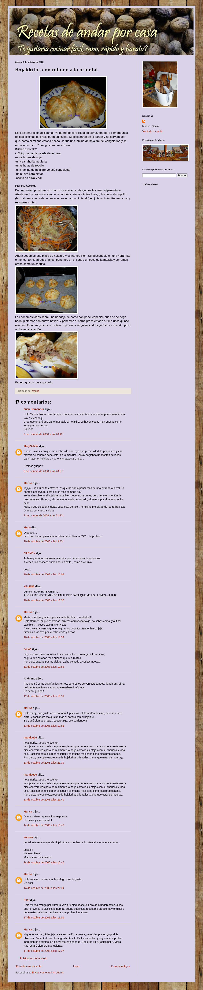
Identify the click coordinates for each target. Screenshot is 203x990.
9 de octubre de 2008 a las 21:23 (43, 515)
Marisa (28, 483)
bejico (27, 649)
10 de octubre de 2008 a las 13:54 (44, 637)
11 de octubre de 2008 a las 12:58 (44, 666)
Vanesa (28, 837)
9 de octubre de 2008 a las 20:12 (43, 434)
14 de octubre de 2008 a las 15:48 (44, 862)
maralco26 (30, 737)
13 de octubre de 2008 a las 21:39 (44, 762)
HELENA (29, 586)
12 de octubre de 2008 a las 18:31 (44, 696)
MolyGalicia (31, 446)
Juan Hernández (34, 409)
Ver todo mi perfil (152, 131)
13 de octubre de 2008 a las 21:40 (44, 799)
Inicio (76, 966)
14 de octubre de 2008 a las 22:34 (44, 888)
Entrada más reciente (28, 966)
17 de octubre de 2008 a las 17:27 (44, 950)
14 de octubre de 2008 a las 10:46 (44, 825)
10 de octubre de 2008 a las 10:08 (44, 574)
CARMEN (29, 553)
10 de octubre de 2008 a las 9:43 (43, 541)
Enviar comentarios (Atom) (48, 972)
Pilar (26, 900)
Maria (27, 527)
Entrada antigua (120, 966)
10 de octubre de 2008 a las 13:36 (44, 600)
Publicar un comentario (33, 958)
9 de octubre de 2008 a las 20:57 (43, 471)
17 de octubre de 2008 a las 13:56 (44, 917)
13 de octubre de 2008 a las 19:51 (44, 725)
